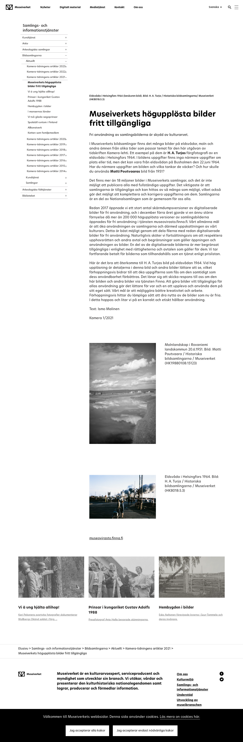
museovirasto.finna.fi (106, 538)
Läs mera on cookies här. (180, 717)
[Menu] (236, 7)
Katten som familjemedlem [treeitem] (43, 133)
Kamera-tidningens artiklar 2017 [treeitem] (46, 155)
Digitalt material (70, 7)
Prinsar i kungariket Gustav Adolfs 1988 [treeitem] (44, 99)
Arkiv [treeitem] (25, 43)
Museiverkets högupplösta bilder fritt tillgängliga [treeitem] (44, 84)
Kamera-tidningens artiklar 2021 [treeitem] (46, 77)
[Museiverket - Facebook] (222, 674)
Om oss (138, 7)
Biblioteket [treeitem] (28, 196)
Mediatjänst (97, 7)
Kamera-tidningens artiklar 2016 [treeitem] (46, 160)
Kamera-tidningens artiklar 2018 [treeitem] (46, 150)
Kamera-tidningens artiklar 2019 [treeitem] (46, 144)
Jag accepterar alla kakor (87, 730)
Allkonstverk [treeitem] (35, 128)
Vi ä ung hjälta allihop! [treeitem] (41, 92)
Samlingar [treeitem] (32, 183)
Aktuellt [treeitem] (30, 61)
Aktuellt (116, 648)
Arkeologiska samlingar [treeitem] (36, 50)
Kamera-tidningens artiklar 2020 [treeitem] (46, 139)
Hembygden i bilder (176, 607)
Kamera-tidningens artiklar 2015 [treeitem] (46, 166)
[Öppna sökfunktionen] (229, 7)
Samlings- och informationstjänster (56, 648)
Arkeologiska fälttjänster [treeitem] (36, 190)
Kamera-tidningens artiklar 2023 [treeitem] (46, 66)
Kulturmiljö (185, 679)
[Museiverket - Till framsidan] (18, 7)
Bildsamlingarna (96, 648)
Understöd (185, 695)
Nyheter (45, 7)
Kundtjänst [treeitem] (28, 38)
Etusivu (23, 648)
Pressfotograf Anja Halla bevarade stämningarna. (118, 620)
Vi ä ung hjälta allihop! (38, 607)
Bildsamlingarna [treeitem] (32, 55)
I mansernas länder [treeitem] (39, 112)
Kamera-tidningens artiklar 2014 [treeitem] (46, 171)
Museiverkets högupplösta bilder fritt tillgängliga (52, 653)
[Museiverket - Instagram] (222, 680)
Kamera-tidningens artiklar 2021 (148, 648)
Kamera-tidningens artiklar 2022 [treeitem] (46, 72)
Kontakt (119, 7)
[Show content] (63, 36)
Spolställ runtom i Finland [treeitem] (42, 122)
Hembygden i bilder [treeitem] (39, 106)
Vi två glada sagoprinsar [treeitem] (43, 117)
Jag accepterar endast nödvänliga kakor (145, 730)
